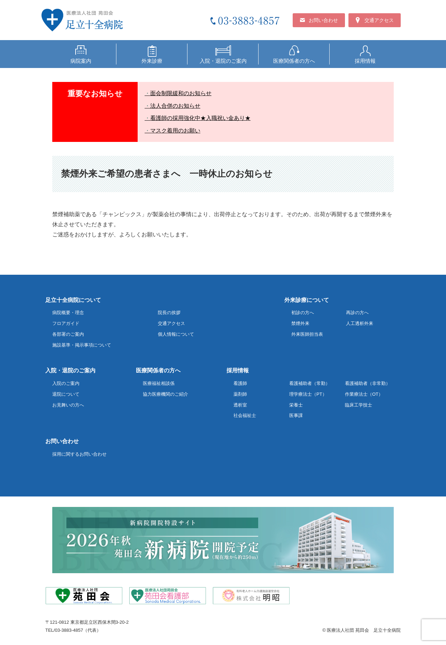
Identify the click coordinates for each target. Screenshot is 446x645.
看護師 (240, 383)
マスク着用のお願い (175, 131)
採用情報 (237, 370)
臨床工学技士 (358, 405)
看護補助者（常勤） (309, 383)
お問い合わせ (62, 441)
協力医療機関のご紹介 (165, 394)
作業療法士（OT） (364, 394)
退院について (65, 394)
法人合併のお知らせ (175, 106)
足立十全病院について (73, 300)
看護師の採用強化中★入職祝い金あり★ (200, 118)
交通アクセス (171, 323)
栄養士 (296, 405)
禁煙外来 (300, 323)
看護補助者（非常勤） (367, 383)
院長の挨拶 (169, 312)
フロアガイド (65, 323)
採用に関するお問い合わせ (79, 454)
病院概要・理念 (68, 312)
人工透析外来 (359, 323)
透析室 (240, 405)
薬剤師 (240, 394)
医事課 (296, 415)
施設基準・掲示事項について (81, 345)
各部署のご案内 (68, 334)
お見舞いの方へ (68, 405)
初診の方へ (302, 312)
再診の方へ (357, 312)
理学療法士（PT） (308, 394)
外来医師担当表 (307, 334)
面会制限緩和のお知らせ (181, 93)
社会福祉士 (244, 415)
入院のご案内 (65, 383)
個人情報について (176, 334)
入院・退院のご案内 (70, 370)
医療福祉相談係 (159, 383)
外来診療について (306, 300)
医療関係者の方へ (158, 370)
